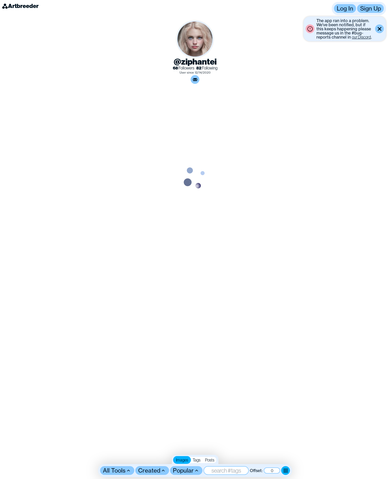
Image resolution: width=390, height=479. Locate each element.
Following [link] (206, 68)
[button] (359, 8)
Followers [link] (183, 68)
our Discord (361, 37)
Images (182, 460)
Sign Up (370, 8)
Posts (209, 460)
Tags (196, 460)
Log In (345, 8)
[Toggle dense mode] (285, 470)
